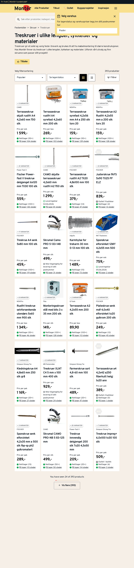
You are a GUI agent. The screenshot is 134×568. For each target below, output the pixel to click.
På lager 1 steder (105, 401)
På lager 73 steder (80, 273)
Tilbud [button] (56, 8)
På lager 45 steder (106, 335)
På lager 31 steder (53, 273)
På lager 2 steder (105, 273)
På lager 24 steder (54, 401)
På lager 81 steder (53, 207)
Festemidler (20, 27)
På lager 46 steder (27, 335)
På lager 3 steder (105, 467)
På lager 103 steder (54, 141)
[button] (30, 77)
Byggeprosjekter (85, 8)
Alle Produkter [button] (41, 8)
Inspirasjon (103, 8)
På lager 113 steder (80, 335)
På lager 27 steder (27, 401)
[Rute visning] (83, 77)
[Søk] (17, 19)
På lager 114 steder (80, 467)
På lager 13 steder (106, 207)
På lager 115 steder (27, 467)
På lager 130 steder (27, 207)
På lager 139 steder (80, 141)
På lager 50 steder (54, 467)
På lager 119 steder (27, 273)
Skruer (33, 27)
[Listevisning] (91, 77)
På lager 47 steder (80, 207)
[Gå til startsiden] (23, 8)
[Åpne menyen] (115, 8)
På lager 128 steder (106, 141)
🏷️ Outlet (68, 8)
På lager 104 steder (27, 141)
